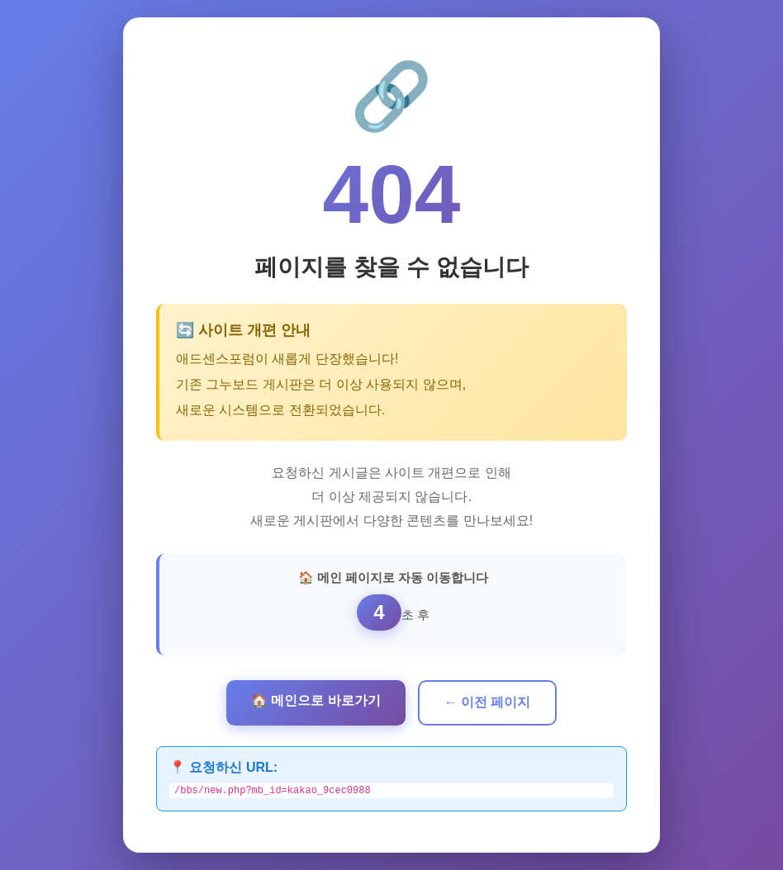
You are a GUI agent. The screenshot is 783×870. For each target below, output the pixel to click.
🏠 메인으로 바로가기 (316, 699)
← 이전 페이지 (487, 700)
